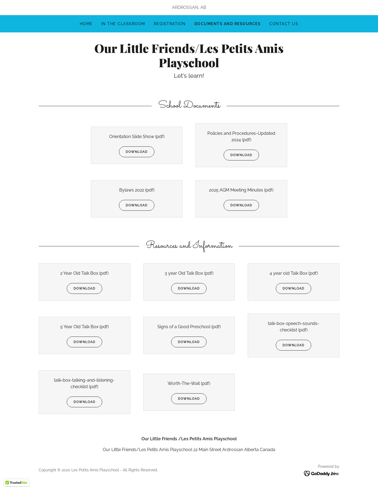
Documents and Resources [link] (227, 24)
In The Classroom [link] (123, 24)
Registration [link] (170, 24)
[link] (189, 65)
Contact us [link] (283, 24)
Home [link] (86, 24)
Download (133, 151)
